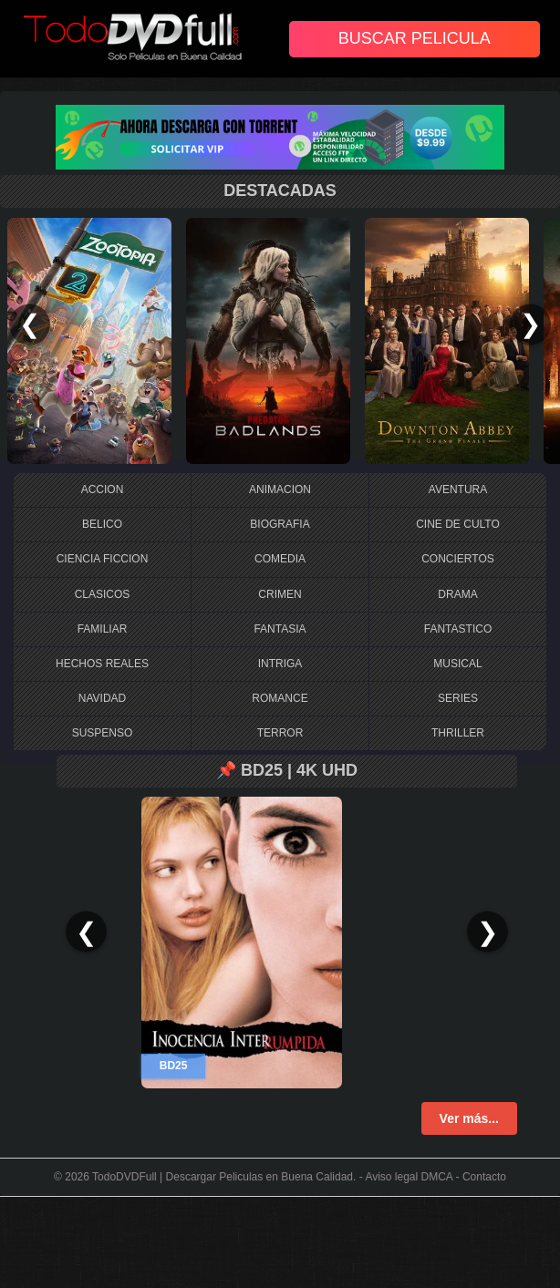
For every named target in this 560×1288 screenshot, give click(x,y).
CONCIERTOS (457, 558)
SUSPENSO (102, 732)
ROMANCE (279, 698)
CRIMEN (279, 594)
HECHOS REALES (102, 663)
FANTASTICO (458, 629)
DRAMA (457, 594)
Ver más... (469, 1118)
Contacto (484, 1176)
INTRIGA (280, 663)
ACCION (102, 489)
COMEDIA (280, 558)
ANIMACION (280, 489)
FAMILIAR (103, 629)
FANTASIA (280, 629)
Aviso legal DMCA (408, 1176)
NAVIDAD (102, 698)
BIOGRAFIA (279, 524)
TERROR (280, 732)
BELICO (102, 524)
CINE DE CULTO (458, 524)
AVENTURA (458, 489)
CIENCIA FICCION (103, 558)
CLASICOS (102, 594)
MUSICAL (457, 663)
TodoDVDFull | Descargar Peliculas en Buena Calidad (222, 1176)
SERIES (458, 698)
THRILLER (457, 732)
